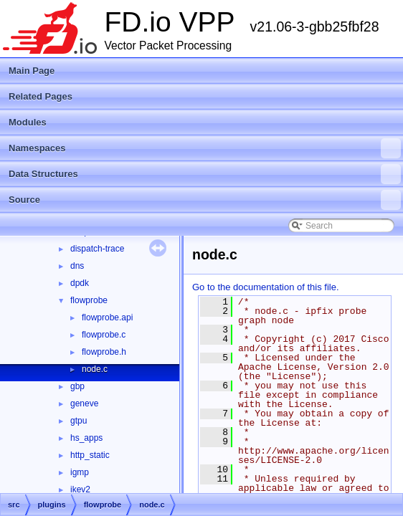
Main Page (31, 70)
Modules (28, 122)
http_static (90, 455)
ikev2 (80, 489)
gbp (77, 386)
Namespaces (205, 148)
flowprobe (89, 300)
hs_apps (86, 438)
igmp (79, 472)
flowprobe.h (104, 352)
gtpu (78, 421)
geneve (84, 403)
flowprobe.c (103, 335)
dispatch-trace (97, 249)
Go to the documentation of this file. (265, 287)
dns (77, 266)
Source (205, 200)
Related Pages (40, 96)
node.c (95, 369)
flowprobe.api (107, 317)
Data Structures (205, 174)
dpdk (79, 283)
